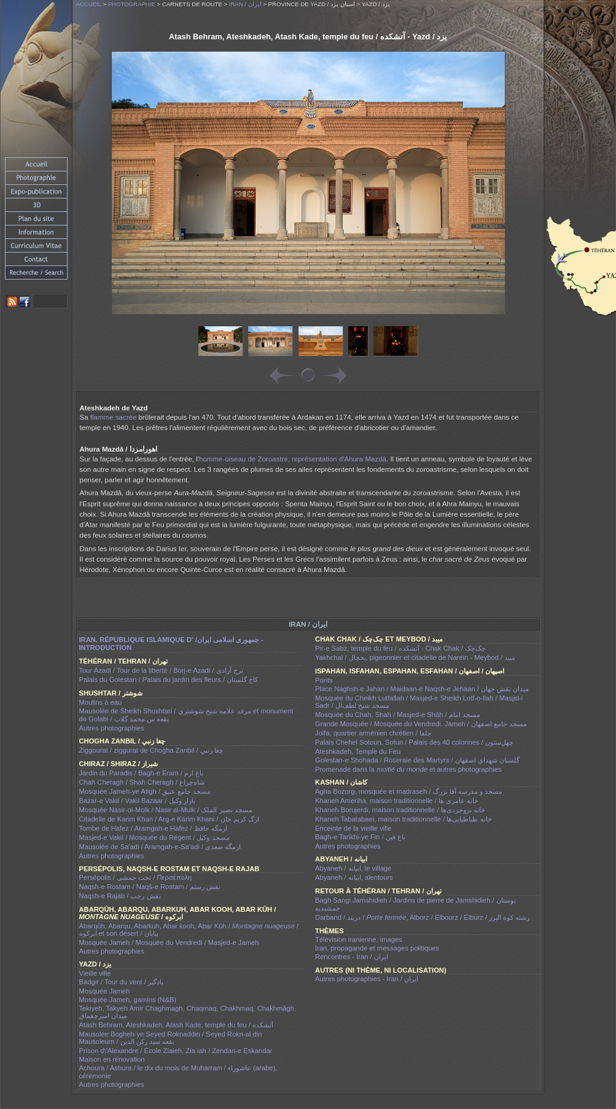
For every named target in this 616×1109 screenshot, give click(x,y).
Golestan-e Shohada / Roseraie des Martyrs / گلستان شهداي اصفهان (417, 760)
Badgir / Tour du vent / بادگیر (121, 982)
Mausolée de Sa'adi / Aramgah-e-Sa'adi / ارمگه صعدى (160, 846)
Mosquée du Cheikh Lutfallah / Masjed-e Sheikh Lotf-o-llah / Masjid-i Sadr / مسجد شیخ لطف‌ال (419, 701)
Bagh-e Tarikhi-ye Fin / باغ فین (360, 837)
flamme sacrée (113, 417)
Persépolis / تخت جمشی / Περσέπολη (135, 877)
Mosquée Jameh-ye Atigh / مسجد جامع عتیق (145, 791)
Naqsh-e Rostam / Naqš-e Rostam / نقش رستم (149, 886)
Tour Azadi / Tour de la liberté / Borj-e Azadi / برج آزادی (161, 670)
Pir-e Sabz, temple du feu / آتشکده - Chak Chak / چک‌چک (400, 648)
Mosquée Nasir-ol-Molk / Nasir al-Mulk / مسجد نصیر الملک (165, 809)
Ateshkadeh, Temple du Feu (357, 751)
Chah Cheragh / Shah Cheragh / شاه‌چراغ (142, 782)
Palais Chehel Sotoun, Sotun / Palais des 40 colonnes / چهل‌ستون (414, 742)
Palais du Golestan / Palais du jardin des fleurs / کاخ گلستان (169, 679)
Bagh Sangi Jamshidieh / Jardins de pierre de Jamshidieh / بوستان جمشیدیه (415, 904)
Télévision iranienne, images (358, 939)
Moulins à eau (100, 702)
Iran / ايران (245, 4)
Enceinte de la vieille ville (353, 828)
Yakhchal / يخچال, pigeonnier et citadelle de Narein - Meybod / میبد (415, 657)
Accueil (88, 4)
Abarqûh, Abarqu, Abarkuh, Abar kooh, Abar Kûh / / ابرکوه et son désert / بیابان (189, 929)
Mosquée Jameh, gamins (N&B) (128, 999)
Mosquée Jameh (104, 991)
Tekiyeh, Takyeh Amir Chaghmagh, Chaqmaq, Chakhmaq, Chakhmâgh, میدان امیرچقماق (188, 1012)
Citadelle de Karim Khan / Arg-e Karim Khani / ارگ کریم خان (169, 819)
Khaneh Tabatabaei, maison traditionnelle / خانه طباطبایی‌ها (403, 819)
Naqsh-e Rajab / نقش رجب (120, 895)
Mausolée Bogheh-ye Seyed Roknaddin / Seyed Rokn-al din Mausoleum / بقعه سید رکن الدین (170, 1037)
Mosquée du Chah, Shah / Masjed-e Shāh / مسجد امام (397, 714)
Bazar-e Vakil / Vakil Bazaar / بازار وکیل (137, 800)
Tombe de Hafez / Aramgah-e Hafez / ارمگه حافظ (153, 828)
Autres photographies (347, 846)
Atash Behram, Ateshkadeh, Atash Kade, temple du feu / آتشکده (176, 1025)
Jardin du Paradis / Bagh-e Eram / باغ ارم (141, 773)
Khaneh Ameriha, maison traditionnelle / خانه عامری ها (396, 800)
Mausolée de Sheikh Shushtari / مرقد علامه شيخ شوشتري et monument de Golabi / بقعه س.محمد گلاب (186, 715)
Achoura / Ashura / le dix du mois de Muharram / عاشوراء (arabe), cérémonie (178, 1072)
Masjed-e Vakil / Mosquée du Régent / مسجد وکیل (154, 837)
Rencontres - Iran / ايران (351, 956)
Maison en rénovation (112, 1059)
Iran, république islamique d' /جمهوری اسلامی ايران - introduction (171, 643)
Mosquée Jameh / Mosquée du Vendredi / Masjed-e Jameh (169, 942)
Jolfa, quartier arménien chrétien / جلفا (373, 733)
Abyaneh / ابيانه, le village (353, 868)
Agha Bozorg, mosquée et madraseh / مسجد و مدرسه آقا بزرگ (408, 791)
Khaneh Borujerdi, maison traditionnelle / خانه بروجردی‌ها (400, 809)
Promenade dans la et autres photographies (408, 769)
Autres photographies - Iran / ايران (366, 978)
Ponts (324, 680)
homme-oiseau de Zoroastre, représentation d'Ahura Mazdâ (292, 459)
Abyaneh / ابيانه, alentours (354, 877)
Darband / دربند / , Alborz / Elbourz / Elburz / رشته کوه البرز (422, 917)
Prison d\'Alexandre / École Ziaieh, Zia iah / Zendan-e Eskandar (176, 1050)
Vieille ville (95, 973)
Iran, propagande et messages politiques (377, 948)
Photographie (131, 4)
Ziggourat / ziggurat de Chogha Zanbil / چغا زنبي (151, 750)
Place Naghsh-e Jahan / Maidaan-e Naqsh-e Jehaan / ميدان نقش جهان (422, 688)
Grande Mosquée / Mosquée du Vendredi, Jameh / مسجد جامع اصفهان (421, 723)
